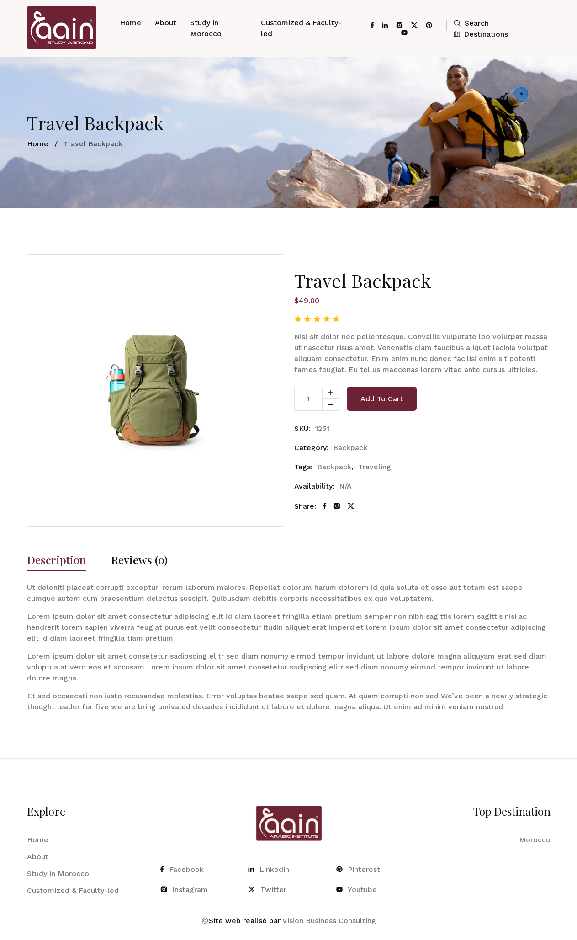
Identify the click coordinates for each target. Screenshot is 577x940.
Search (471, 23)
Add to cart (381, 398)
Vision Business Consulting (329, 920)
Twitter (267, 889)
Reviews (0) (139, 560)
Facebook (182, 869)
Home (130, 22)
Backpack (350, 447)
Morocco (535, 839)
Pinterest (358, 869)
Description (56, 560)
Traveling (374, 466)
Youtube (356, 889)
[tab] (56, 562)
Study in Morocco (206, 28)
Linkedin (268, 869)
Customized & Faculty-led (301, 28)
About (165, 22)
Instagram (184, 889)
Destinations (481, 34)
